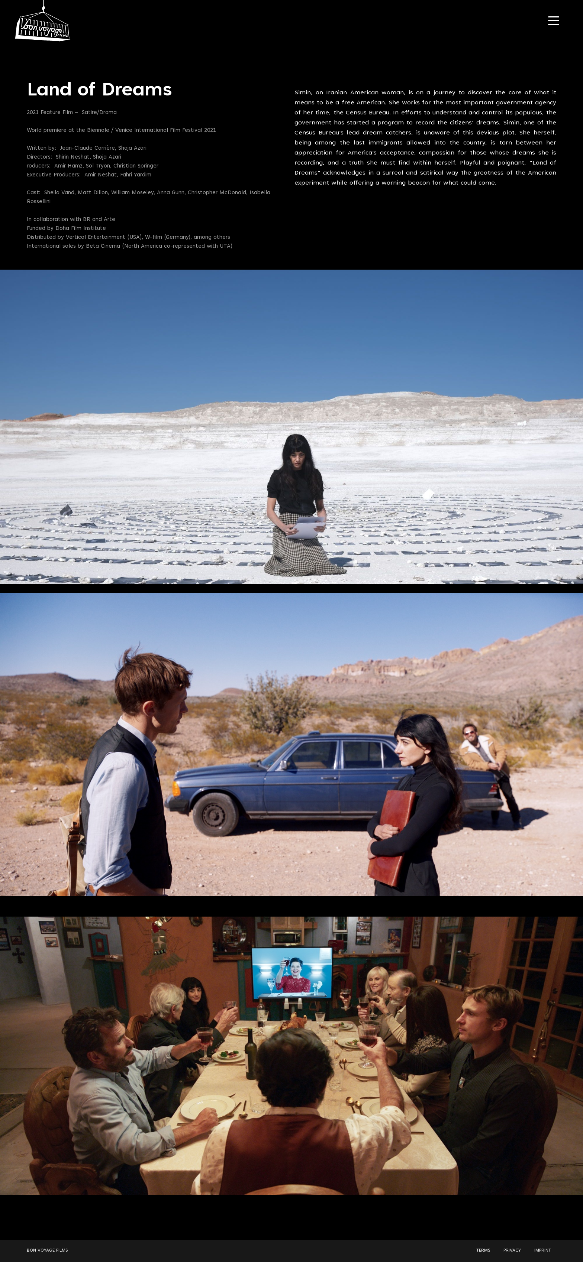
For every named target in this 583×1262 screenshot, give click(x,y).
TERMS (483, 1250)
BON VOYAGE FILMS (47, 1250)
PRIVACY (512, 1250)
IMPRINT (542, 1250)
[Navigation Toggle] (553, 20)
